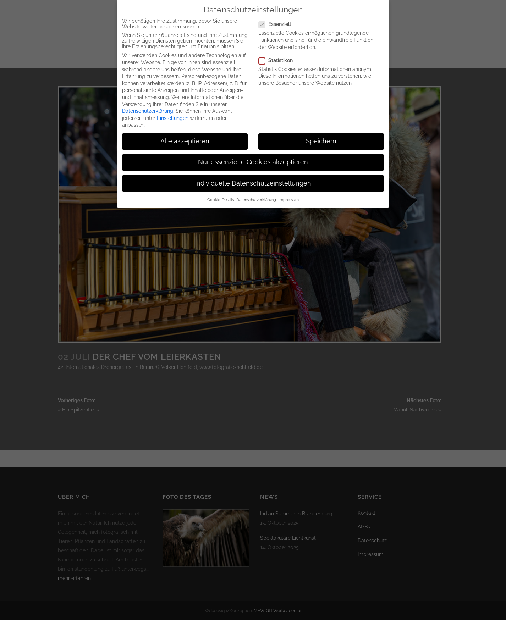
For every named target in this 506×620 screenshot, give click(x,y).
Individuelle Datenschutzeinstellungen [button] (253, 176)
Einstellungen (172, 111)
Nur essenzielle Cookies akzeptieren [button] (253, 155)
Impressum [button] (289, 192)
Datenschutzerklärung (147, 104)
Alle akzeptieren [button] (184, 134)
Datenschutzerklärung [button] (256, 192)
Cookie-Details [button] (220, 192)
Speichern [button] (321, 134)
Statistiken (278, 53)
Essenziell (277, 17)
